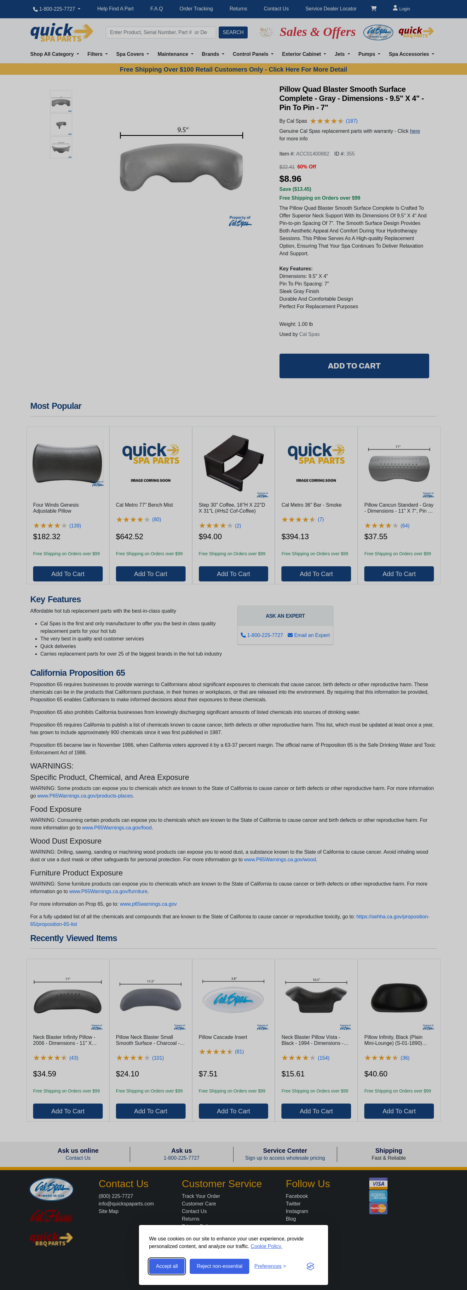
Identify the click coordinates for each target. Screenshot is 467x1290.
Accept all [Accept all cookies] (167, 1266)
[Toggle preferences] (270, 1266)
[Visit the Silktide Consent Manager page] (310, 1266)
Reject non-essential (219, 1266)
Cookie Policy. (266, 1246)
